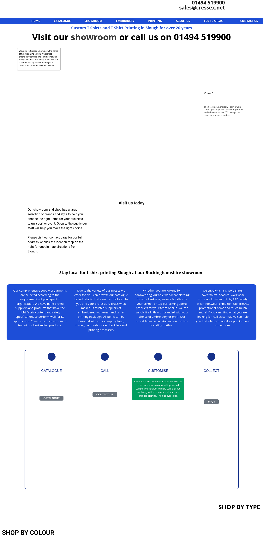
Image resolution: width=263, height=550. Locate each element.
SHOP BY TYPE (239, 507)
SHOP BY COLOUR (28, 532)
